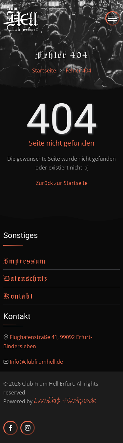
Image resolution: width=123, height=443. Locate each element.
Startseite (44, 70)
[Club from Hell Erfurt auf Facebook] (10, 428)
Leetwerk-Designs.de (65, 401)
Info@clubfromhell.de (36, 361)
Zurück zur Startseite (62, 183)
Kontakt (18, 296)
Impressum (24, 261)
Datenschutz (25, 278)
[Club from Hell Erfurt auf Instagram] (27, 428)
